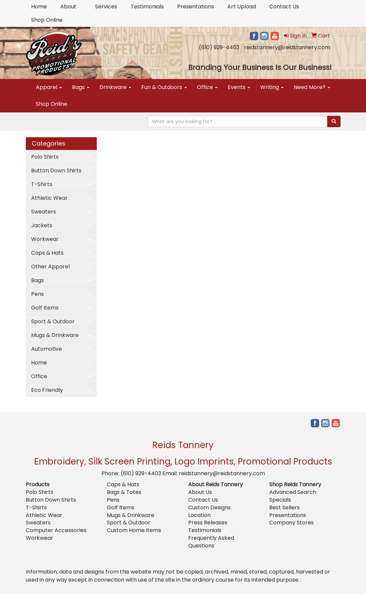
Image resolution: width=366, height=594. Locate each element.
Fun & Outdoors (164, 87)
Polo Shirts (45, 157)
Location (199, 515)
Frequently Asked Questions (211, 541)
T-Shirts (41, 184)
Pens (37, 294)
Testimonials (147, 6)
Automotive (46, 349)
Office (207, 87)
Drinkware (115, 87)
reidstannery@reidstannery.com (287, 47)
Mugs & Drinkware (55, 335)
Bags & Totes (124, 492)
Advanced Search (292, 492)
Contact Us (284, 6)
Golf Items (45, 308)
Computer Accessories (56, 530)
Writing (272, 87)
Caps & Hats (47, 253)
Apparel (49, 87)
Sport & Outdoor (53, 321)
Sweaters (43, 212)
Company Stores (291, 522)
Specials (280, 500)
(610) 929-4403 (219, 47)
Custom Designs (209, 507)
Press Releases (207, 522)
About (68, 6)
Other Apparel (50, 266)
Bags (80, 87)
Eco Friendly (47, 390)
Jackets (41, 225)
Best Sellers (284, 507)
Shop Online (47, 20)
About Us (200, 492)
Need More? (312, 87)
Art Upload (241, 6)
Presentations (195, 6)
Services (106, 6)
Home (39, 6)
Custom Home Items (134, 530)
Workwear (45, 239)
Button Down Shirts (56, 170)
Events (239, 87)
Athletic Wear (49, 198)
